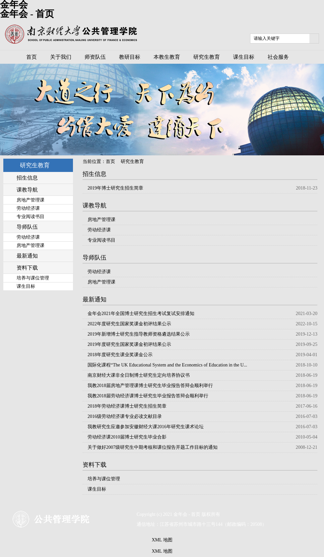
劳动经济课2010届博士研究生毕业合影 (127, 437)
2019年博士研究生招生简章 (115, 188)
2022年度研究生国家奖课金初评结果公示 (129, 323)
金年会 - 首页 (27, 14)
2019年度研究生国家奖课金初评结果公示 (129, 344)
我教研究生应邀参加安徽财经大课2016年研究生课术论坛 (146, 426)
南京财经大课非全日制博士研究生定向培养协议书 (139, 375)
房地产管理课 (101, 219)
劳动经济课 (99, 229)
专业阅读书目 (101, 240)
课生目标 (97, 489)
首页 (110, 161)
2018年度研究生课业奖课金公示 (120, 354)
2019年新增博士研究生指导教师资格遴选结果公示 (139, 334)
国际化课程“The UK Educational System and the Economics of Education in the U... (167, 364)
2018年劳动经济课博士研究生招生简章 (127, 406)
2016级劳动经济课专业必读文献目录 (125, 416)
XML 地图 (162, 539)
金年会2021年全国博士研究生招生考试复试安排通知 (141, 313)
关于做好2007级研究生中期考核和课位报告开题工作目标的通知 (153, 447)
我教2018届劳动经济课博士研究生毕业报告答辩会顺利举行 (148, 395)
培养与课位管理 (104, 478)
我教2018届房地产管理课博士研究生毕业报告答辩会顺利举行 (150, 385)
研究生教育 (132, 161)
